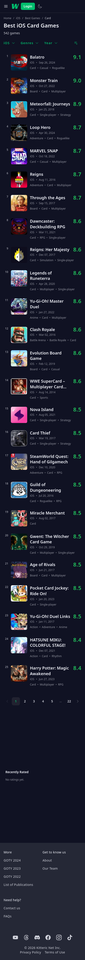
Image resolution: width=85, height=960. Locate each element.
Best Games (32, 18)
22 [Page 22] (69, 701)
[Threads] (26, 937)
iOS (18, 18)
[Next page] (77, 701)
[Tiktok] (70, 937)
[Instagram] (59, 937)
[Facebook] (48, 937)
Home (7, 18)
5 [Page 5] (52, 701)
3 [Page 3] (34, 701)
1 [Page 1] (16, 701)
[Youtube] (15, 937)
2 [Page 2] (25, 701)
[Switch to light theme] (40, 6)
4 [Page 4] (43, 701)
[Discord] (37, 937)
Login (28, 6)
